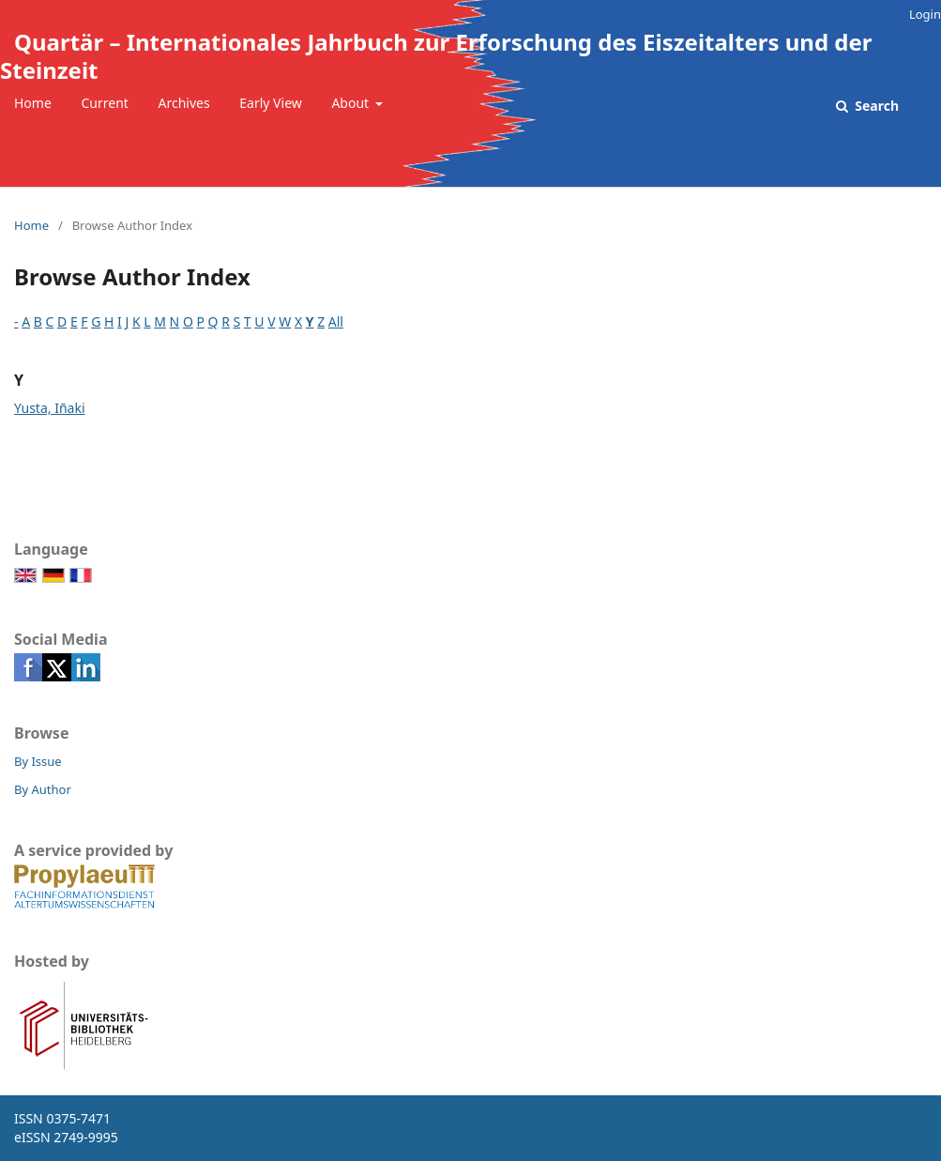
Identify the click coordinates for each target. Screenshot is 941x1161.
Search (875, 106)
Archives (184, 103)
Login (925, 14)
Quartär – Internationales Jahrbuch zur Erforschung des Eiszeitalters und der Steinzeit (436, 55)
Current (104, 103)
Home (33, 103)
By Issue (38, 761)
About (351, 103)
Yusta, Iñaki (49, 408)
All (335, 321)
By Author (42, 789)
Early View (270, 103)
